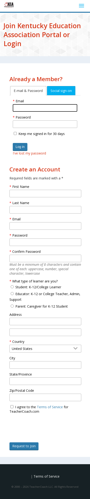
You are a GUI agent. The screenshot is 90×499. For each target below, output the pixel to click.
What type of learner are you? (35, 281)
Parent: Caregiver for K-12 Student (41, 306)
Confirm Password (26, 251)
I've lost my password (29, 153)
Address (15, 314)
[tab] (28, 90)
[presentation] (45, 434)
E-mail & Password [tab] (28, 90)
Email (20, 101)
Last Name (20, 203)
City (12, 358)
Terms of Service (50, 407)
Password (23, 117)
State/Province (20, 374)
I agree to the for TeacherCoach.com (38, 409)
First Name (20, 186)
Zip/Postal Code (21, 390)
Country (18, 341)
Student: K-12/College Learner (38, 287)
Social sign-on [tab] (61, 90)
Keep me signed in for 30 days (41, 133)
